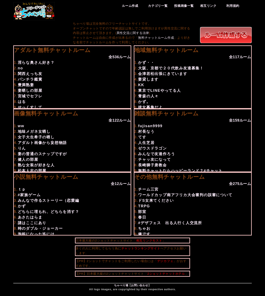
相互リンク (208, 5)
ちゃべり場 (121, 285)
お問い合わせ (139, 285)
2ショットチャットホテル (166, 273)
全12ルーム (121, 184)
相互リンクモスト (149, 240)
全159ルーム (240, 120)
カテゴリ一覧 (158, 5)
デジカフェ (165, 261)
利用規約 (232, 5)
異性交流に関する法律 (133, 33)
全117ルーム (240, 57)
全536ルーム (119, 57)
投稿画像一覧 (184, 5)
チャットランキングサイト (140, 248)
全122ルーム (119, 120)
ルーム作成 (130, 5)
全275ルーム (240, 184)
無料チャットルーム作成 (156, 37)
